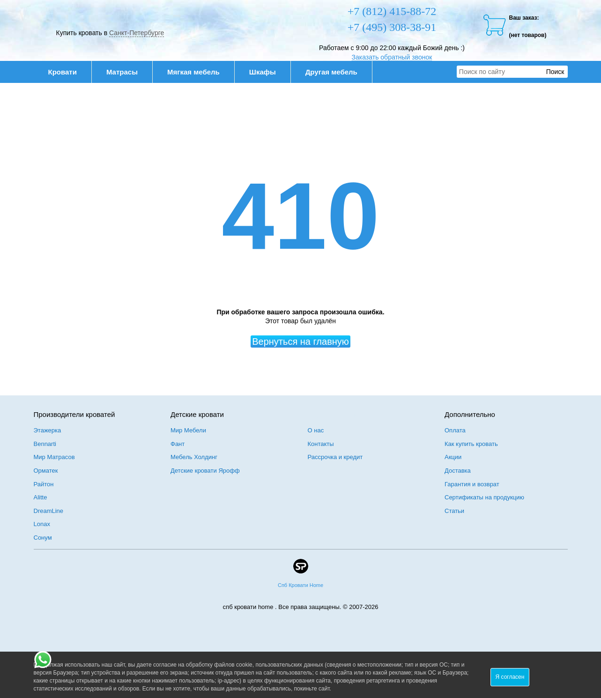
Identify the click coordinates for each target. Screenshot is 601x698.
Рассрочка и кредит (335, 456)
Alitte (40, 497)
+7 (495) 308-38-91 (392, 27)
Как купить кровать (471, 443)
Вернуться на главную (300, 341)
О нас (316, 430)
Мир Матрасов (54, 456)
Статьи (454, 510)
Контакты (321, 443)
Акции (453, 456)
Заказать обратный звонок (392, 57)
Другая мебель (336, 72)
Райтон (44, 484)
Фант (178, 443)
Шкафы (262, 72)
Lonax (42, 523)
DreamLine (49, 510)
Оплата (455, 430)
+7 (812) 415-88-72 (392, 11)
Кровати (67, 72)
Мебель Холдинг (194, 456)
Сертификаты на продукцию (484, 497)
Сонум (43, 537)
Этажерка (47, 430)
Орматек (46, 470)
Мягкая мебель (198, 72)
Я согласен (510, 677)
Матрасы (122, 72)
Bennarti (45, 443)
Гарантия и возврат (472, 484)
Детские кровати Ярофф (205, 470)
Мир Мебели (188, 430)
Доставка (458, 470)
